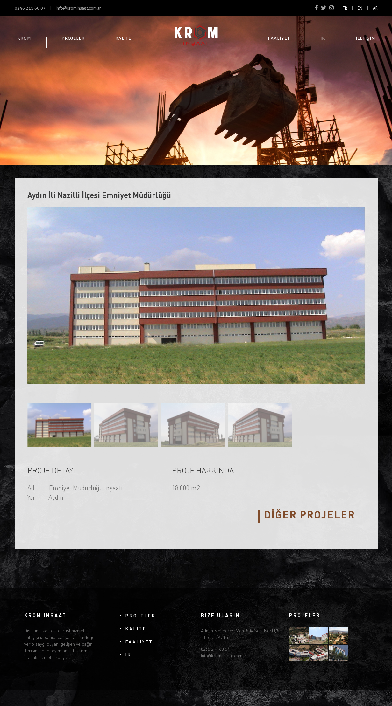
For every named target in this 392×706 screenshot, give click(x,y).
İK (322, 38)
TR (345, 8)
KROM (24, 38)
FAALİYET (279, 38)
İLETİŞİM (365, 38)
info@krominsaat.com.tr (78, 8)
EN (360, 8)
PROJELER (73, 38)
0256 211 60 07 (30, 8)
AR (375, 8)
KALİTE (123, 38)
